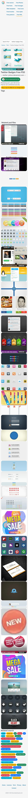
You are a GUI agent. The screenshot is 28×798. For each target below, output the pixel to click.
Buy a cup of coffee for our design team (13, 87)
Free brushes (10, 11)
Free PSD (19, 14)
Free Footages (19, 6)
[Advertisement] (14, 28)
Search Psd (6, 41)
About (24, 785)
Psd (7, 45)
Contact (14, 788)
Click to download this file (10, 79)
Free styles (20, 11)
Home (3, 45)
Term (14, 785)
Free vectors (10, 3)
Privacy (19, 785)
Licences (9, 785)
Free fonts (9, 6)
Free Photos (19, 3)
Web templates (11, 8)
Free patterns (10, 14)
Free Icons (21, 8)
